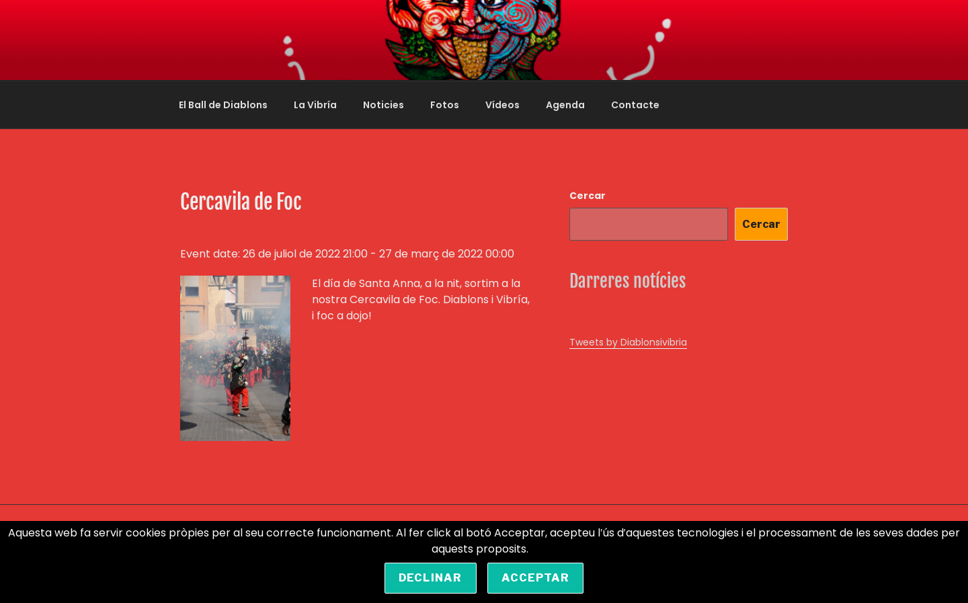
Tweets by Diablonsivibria (628, 342)
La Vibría (315, 105)
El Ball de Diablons (223, 105)
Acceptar (535, 577)
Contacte (635, 105)
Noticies (383, 105)
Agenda (565, 105)
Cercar (587, 195)
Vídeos (502, 105)
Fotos (444, 105)
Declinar (430, 577)
